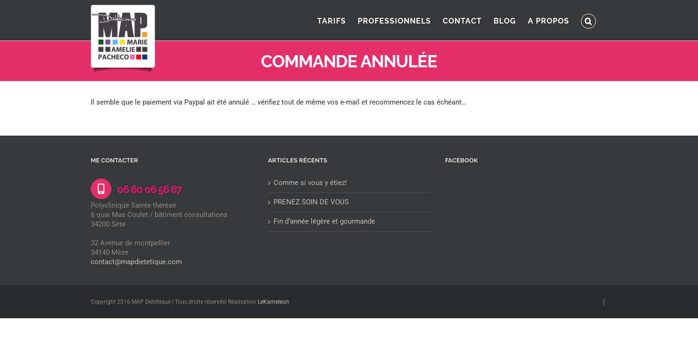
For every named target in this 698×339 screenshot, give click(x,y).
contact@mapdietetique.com (136, 262)
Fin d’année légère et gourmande (324, 221)
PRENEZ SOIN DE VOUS (311, 202)
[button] (600, 20)
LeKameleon (273, 302)
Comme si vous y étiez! (310, 182)
